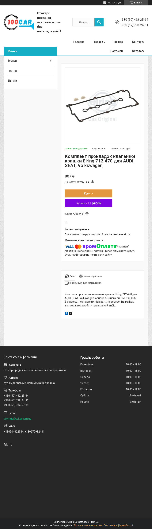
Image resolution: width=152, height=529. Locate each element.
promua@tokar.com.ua (17, 418)
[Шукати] (99, 22)
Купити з (89, 203)
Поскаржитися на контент (88, 525)
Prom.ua (94, 522)
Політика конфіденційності (118, 525)
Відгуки (12, 80)
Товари (98, 41)
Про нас (117, 41)
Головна (78, 41)
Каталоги (138, 51)
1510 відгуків (115, 2)
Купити (88, 193)
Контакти (138, 41)
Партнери (116, 51)
